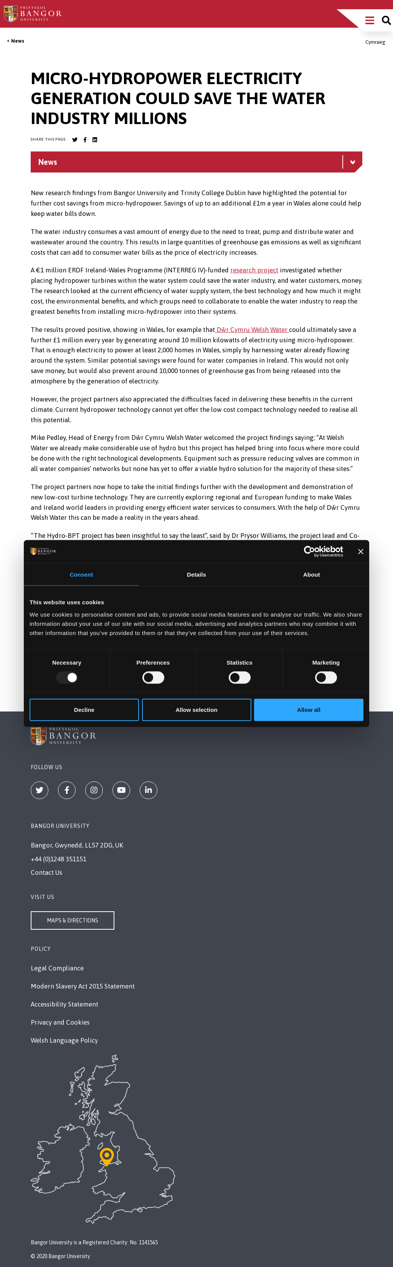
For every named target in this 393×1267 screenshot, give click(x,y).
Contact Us (46, 872)
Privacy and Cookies (60, 1022)
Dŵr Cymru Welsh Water (252, 329)
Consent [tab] (81, 574)
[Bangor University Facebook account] (84, 139)
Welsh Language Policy (64, 1040)
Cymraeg (375, 42)
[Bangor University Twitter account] (74, 139)
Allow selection (196, 709)
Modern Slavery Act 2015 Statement (83, 986)
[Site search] (386, 20)
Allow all (308, 709)
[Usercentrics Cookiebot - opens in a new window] (309, 551)
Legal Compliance (57, 968)
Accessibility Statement (64, 1004)
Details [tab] (196, 574)
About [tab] (311, 574)
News (17, 41)
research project (254, 270)
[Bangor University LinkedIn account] (94, 139)
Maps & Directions (72, 920)
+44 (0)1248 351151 (58, 859)
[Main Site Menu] (369, 20)
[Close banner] (360, 551)
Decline (84, 709)
